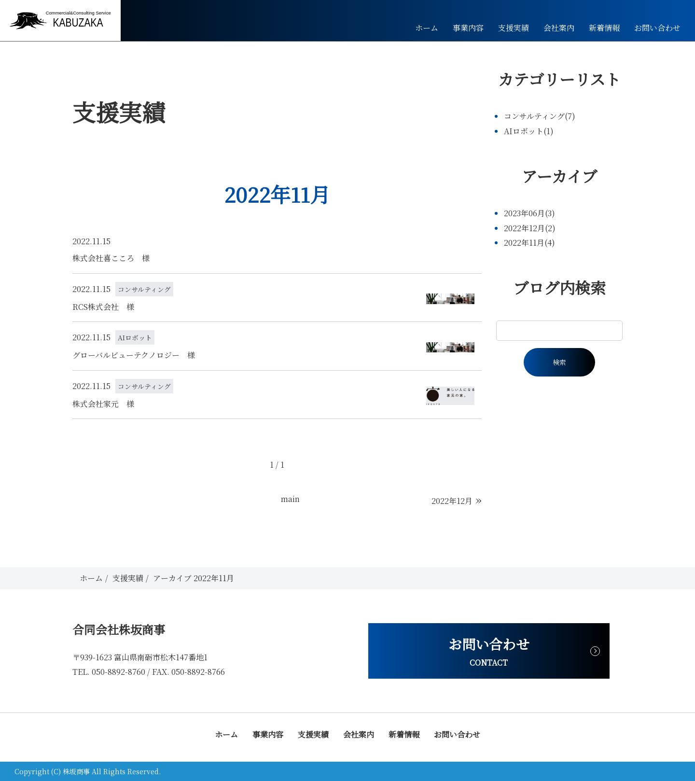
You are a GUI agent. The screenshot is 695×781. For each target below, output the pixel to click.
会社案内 (558, 27)
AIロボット (135, 337)
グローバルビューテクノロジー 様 (133, 355)
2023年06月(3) (529, 213)
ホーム (426, 27)
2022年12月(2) (530, 228)
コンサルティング (144, 289)
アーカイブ (559, 176)
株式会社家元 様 (103, 403)
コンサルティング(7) (539, 116)
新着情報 (604, 27)
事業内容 (468, 27)
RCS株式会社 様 (103, 306)
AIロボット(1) (529, 131)
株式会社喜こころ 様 (111, 258)
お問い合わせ (657, 27)
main (290, 498)
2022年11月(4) (529, 242)
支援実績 (513, 27)
